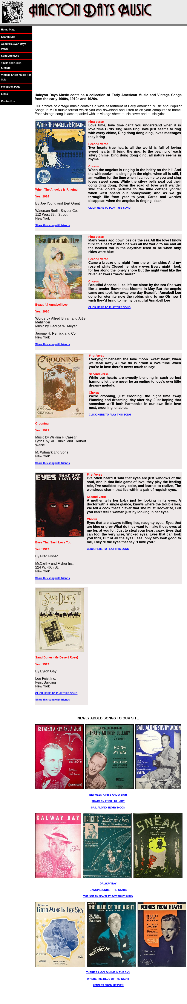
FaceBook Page (10, 86)
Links (4, 94)
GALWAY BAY (108, 883)
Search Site (8, 36)
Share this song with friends (52, 225)
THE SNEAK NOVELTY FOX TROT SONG (108, 896)
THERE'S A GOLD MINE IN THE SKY (108, 972)
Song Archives (10, 55)
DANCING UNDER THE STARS (108, 890)
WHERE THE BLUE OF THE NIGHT (108, 978)
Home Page (8, 29)
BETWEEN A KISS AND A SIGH (108, 794)
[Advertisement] (108, 60)
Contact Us (8, 101)
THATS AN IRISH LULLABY (108, 801)
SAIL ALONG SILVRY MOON (108, 807)
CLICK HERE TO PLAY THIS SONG (109, 207)
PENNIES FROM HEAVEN (108, 985)
